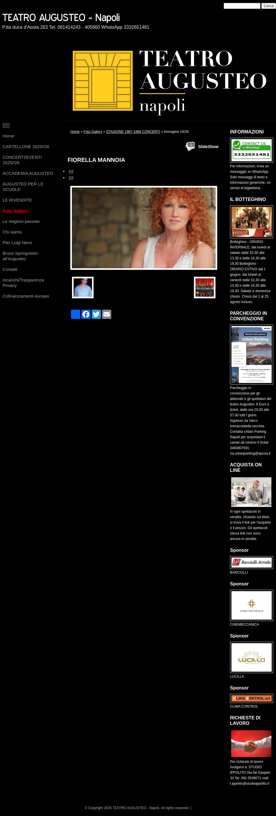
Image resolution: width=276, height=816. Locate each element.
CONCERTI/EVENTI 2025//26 (22, 160)
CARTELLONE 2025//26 (26, 146)
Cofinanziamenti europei (26, 296)
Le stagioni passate (21, 221)
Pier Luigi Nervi (17, 242)
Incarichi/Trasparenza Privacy (23, 282)
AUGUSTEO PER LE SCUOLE (23, 186)
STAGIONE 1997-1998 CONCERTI (133, 132)
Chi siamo (12, 231)
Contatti (10, 269)
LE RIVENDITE (17, 200)
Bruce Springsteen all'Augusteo (20, 256)
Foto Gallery (15, 210)
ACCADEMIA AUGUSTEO (28, 173)
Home (8, 135)
